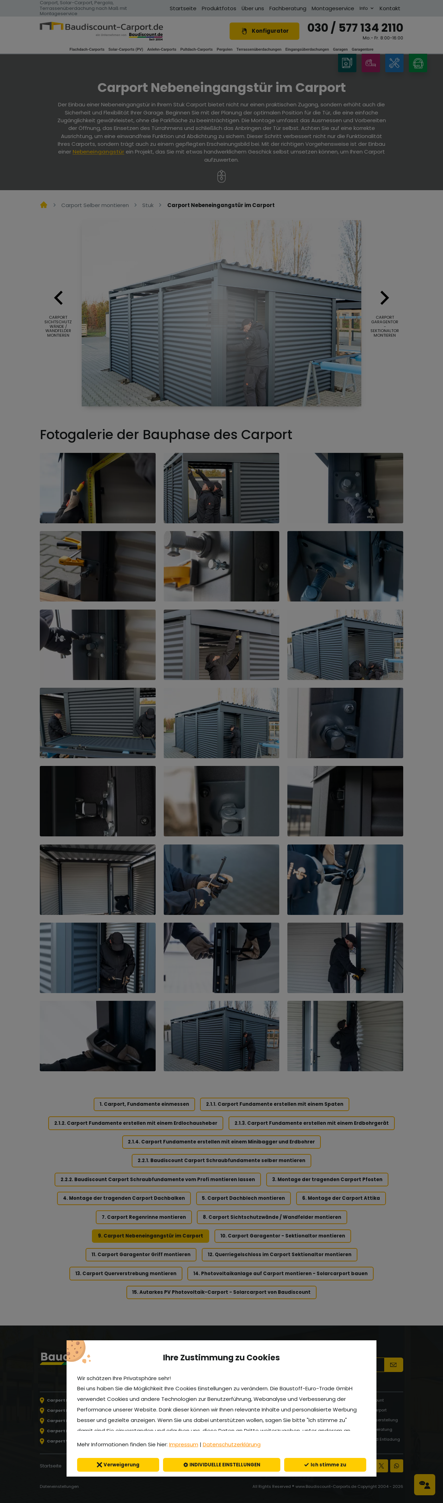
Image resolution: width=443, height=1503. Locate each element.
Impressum (183, 1444)
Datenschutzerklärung (232, 1444)
